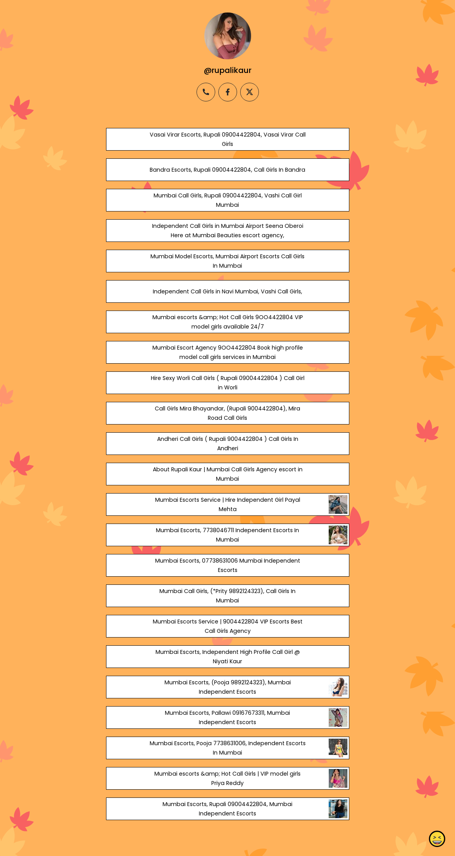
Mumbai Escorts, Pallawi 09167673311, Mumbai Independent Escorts (227, 717)
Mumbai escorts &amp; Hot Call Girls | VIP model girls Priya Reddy (227, 778)
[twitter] (249, 92)
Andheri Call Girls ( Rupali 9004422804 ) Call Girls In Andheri (227, 443)
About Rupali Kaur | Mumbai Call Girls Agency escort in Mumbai (227, 474)
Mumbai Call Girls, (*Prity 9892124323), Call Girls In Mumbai (227, 595)
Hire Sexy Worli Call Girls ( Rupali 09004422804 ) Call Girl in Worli (227, 382)
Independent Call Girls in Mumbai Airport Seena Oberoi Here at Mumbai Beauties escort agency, (227, 230)
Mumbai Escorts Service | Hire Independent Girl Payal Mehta (227, 504)
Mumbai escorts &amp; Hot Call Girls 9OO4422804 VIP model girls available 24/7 (227, 321)
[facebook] (227, 92)
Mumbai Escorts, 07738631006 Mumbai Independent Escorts (227, 565)
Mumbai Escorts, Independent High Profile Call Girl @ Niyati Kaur (227, 656)
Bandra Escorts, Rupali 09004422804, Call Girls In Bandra (227, 170)
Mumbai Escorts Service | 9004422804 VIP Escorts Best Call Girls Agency (227, 626)
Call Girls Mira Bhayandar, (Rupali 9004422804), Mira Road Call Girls (227, 413)
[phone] (206, 92)
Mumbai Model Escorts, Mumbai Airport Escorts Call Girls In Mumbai (227, 261)
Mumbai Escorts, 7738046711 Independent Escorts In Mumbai (227, 534)
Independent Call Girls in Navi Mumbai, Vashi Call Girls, (227, 291)
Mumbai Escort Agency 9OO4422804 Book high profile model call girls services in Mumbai (227, 352)
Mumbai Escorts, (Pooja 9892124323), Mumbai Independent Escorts (227, 687)
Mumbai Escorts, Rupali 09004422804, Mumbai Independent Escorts (227, 808)
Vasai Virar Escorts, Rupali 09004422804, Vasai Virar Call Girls (227, 139)
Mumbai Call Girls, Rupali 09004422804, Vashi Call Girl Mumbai (227, 200)
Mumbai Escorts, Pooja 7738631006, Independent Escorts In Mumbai (227, 748)
